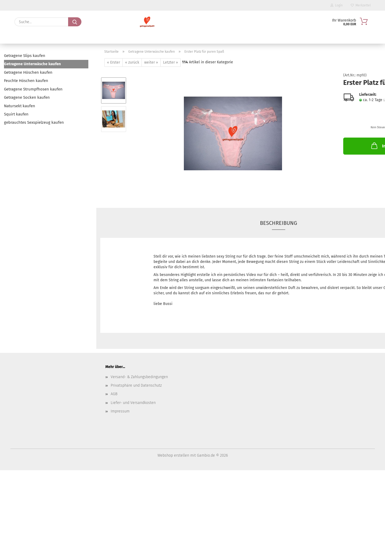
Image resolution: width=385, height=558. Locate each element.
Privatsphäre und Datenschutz (136, 385)
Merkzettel (361, 5)
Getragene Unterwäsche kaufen (32, 63)
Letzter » (170, 62)
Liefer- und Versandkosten (133, 402)
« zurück (132, 62)
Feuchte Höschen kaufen (26, 80)
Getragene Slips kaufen (24, 55)
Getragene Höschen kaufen (28, 72)
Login (336, 5)
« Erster (113, 62)
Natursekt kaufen (19, 106)
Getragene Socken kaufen (27, 97)
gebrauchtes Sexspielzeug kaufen (34, 122)
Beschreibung (278, 223)
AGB (114, 394)
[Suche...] (74, 21)
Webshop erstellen (173, 455)
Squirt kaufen (16, 114)
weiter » (151, 62)
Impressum (120, 411)
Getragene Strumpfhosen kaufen (33, 89)
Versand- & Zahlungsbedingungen (139, 377)
